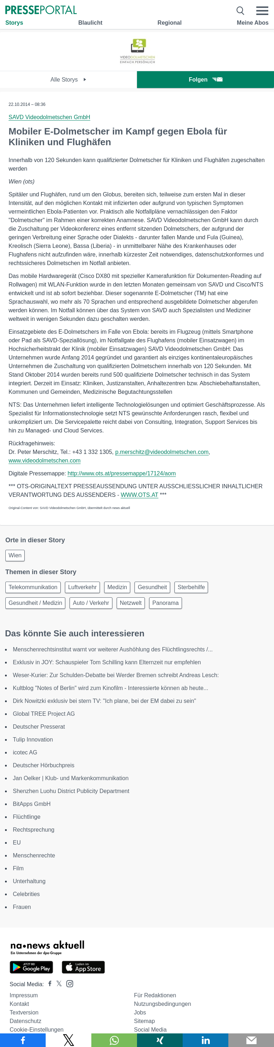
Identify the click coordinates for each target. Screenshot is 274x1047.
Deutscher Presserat (39, 727)
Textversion (24, 1012)
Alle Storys (69, 80)
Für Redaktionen (155, 995)
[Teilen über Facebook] (23, 1040)
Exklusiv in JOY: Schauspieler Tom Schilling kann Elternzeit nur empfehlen (107, 662)
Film (18, 868)
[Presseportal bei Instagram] (67, 983)
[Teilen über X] (68, 1040)
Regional (170, 23)
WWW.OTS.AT (139, 495)
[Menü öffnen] (262, 11)
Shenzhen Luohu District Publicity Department (71, 791)
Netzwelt (131, 603)
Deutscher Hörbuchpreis (44, 765)
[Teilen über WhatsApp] (114, 1040)
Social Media (150, 1030)
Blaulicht (90, 23)
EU (17, 843)
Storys (14, 23)
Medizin (117, 587)
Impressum (24, 995)
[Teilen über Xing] (160, 1040)
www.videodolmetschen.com (45, 461)
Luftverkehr (82, 587)
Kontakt (19, 1004)
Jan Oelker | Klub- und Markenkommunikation (70, 778)
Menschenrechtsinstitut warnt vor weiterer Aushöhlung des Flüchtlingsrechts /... (113, 649)
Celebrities (26, 894)
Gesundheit (152, 587)
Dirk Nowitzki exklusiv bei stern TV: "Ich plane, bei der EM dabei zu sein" (104, 701)
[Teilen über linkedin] (205, 1040)
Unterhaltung (29, 881)
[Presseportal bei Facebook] (48, 984)
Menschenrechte (34, 855)
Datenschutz (25, 1021)
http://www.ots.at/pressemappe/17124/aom (121, 473)
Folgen (205, 80)
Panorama (165, 603)
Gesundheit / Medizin (35, 603)
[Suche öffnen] (240, 11)
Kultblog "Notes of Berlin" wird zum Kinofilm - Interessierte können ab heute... (110, 688)
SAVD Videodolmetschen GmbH (49, 117)
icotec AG (25, 752)
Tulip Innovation (33, 740)
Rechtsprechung (34, 830)
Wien (15, 555)
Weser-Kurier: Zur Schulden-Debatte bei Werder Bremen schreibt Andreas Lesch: (116, 675)
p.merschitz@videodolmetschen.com (162, 452)
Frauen (22, 907)
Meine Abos (253, 23)
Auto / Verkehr (91, 603)
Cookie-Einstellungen (37, 1030)
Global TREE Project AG (44, 714)
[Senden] (251, 1040)
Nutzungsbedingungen (162, 1004)
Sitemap (144, 1021)
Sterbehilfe (191, 587)
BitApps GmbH (32, 804)
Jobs (140, 1012)
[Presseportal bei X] (57, 984)
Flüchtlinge (26, 817)
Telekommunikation (33, 587)
